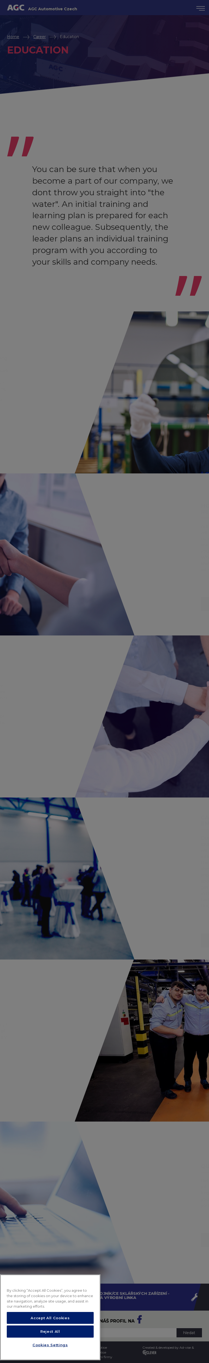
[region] (50, 1317)
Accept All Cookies (50, 1318)
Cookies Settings (50, 1345)
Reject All (50, 1331)
